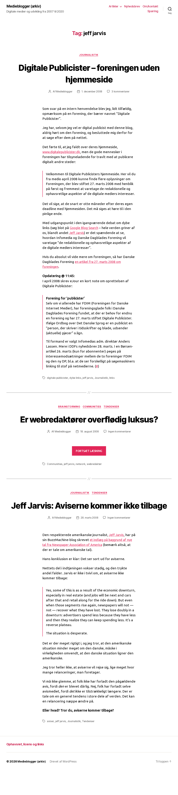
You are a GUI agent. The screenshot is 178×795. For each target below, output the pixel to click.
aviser (50, 745)
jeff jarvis (88, 378)
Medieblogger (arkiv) (24, 6)
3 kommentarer (121, 92)
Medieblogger (63, 92)
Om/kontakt (150, 6)
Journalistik (89, 55)
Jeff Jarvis (81, 233)
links (113, 378)
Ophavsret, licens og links (26, 769)
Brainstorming (69, 407)
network (81, 476)
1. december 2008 (92, 92)
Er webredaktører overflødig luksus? (89, 426)
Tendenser (112, 407)
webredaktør (95, 476)
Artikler (113, 6)
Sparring (152, 11)
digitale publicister (58, 378)
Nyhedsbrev (132, 6)
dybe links (76, 378)
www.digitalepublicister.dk (62, 152)
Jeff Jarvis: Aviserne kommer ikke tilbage (89, 524)
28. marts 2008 (89, 542)
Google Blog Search (85, 228)
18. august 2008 (89, 444)
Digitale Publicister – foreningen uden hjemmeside (89, 73)
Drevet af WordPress (64, 786)
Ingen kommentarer (120, 444)
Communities (92, 407)
